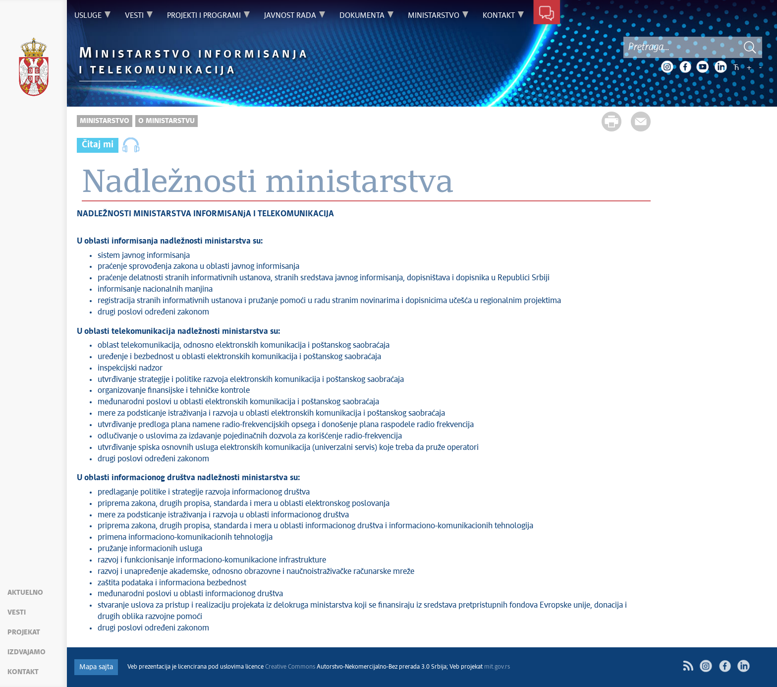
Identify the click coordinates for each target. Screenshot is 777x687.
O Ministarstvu (166, 121)
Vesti (16, 612)
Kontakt (23, 672)
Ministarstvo (104, 121)
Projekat (23, 632)
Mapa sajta (96, 667)
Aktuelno (25, 592)
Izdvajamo (26, 652)
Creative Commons (290, 667)
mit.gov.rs (497, 667)
